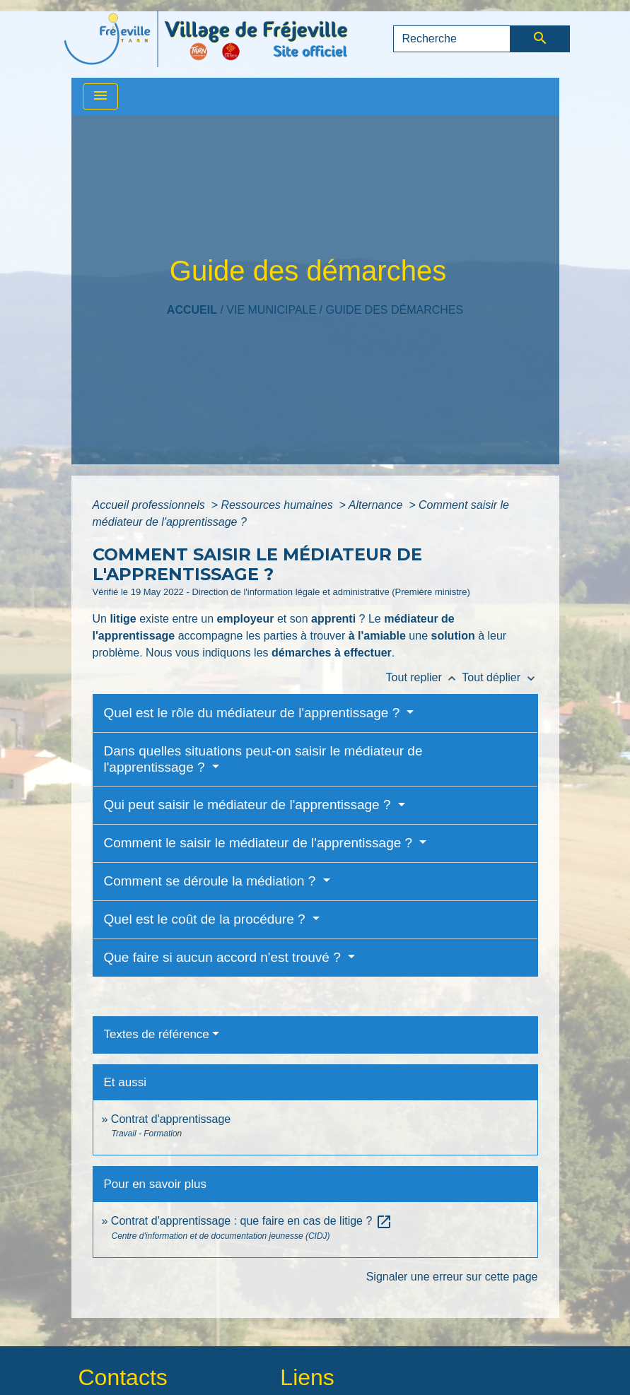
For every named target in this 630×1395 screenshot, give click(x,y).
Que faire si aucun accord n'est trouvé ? (224, 957)
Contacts (123, 1377)
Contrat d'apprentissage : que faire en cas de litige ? (251, 1221)
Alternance (377, 505)
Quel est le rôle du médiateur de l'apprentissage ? (254, 712)
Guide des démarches (394, 310)
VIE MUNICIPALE (271, 310)
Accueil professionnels (151, 505)
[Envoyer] (540, 38)
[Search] (452, 38)
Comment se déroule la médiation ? (212, 880)
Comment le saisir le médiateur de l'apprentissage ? (260, 842)
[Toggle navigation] (100, 96)
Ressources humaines (278, 505)
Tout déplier (499, 677)
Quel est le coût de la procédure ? (206, 919)
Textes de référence (156, 1034)
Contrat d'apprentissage (171, 1119)
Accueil (192, 310)
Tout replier (424, 677)
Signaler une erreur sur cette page (452, 1277)
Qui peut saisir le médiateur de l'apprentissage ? (249, 804)
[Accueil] (206, 39)
